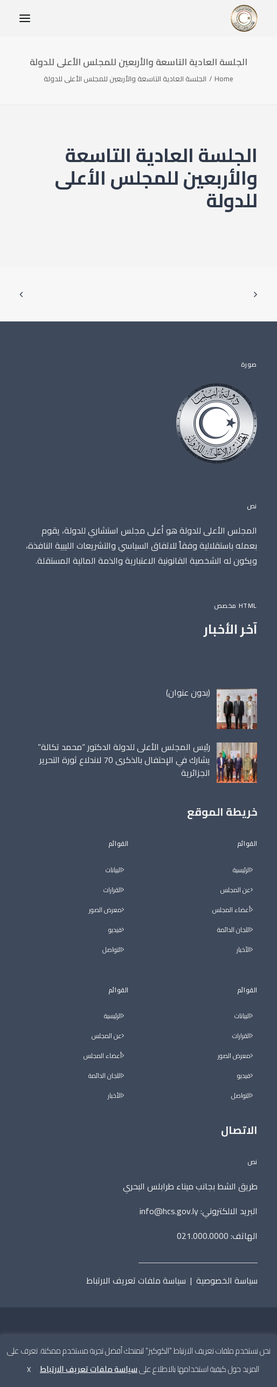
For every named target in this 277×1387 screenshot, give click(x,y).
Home (223, 78)
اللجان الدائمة (234, 930)
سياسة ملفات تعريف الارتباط (136, 1280)
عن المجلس (235, 890)
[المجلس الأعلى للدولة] (244, 18)
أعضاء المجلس (231, 910)
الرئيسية (242, 870)
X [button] (29, 1369)
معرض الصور (234, 1056)
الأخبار (244, 950)
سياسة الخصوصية (227, 1280)
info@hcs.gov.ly (169, 1211)
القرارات (241, 1036)
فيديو (244, 1076)
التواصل (241, 1096)
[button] (25, 18)
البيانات (242, 1016)
